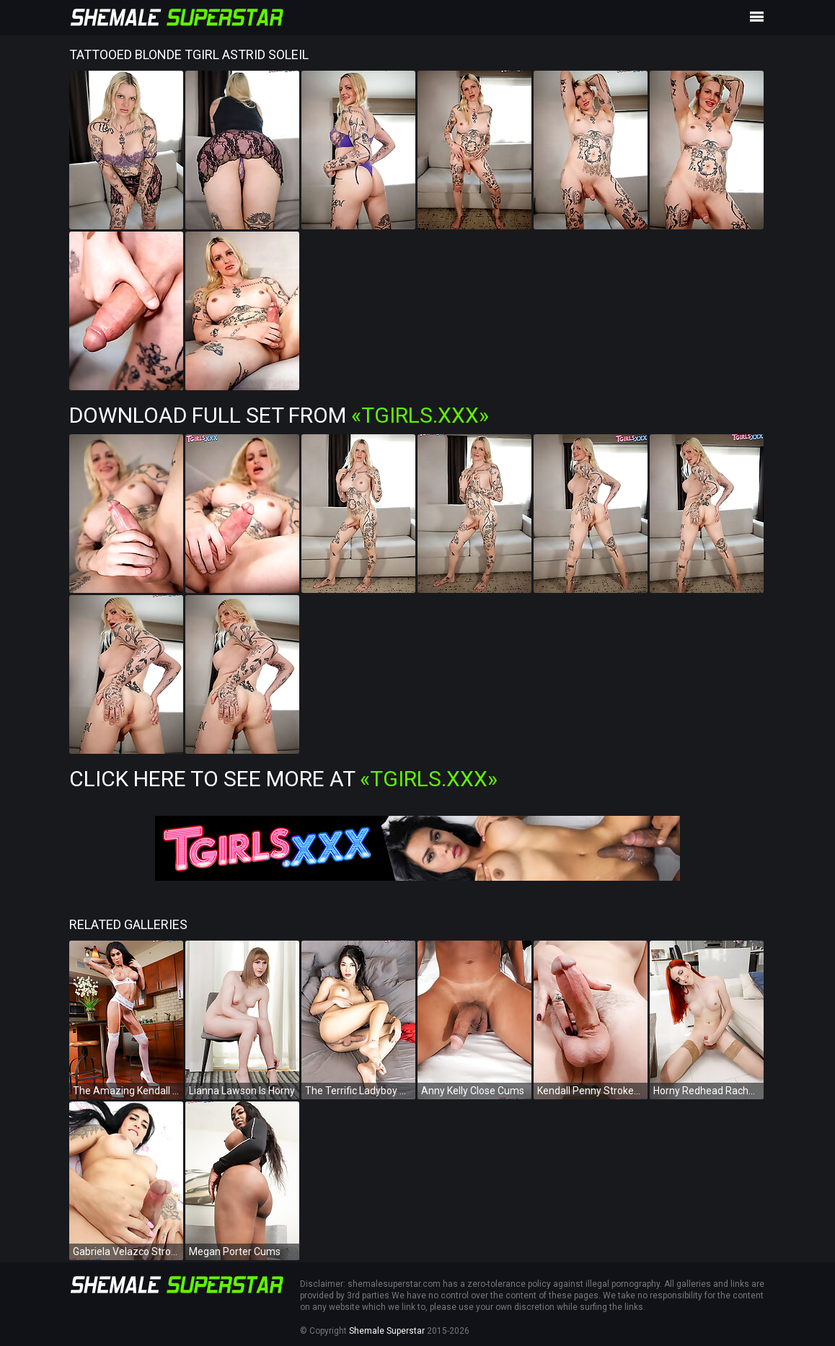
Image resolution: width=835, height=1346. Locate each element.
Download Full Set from (279, 415)
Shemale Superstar (387, 1331)
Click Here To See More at (283, 778)
